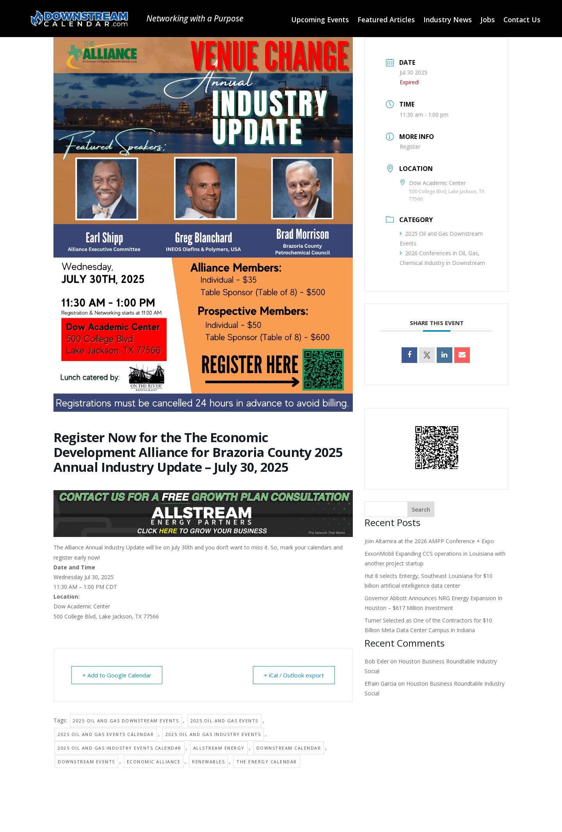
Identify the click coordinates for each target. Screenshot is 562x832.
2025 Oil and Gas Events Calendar (106, 734)
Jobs (487, 20)
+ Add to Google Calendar (117, 675)
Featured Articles (386, 20)
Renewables (208, 761)
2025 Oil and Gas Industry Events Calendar (119, 748)
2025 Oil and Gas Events (224, 721)
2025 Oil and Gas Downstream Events (126, 721)
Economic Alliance (154, 761)
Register (410, 146)
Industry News (447, 20)
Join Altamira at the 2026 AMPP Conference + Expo (429, 541)
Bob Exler (377, 661)
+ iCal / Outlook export (293, 675)
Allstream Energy (219, 748)
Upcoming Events (320, 20)
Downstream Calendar (288, 748)
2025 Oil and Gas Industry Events (213, 734)
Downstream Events (86, 761)
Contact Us (522, 20)
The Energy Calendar (267, 761)
